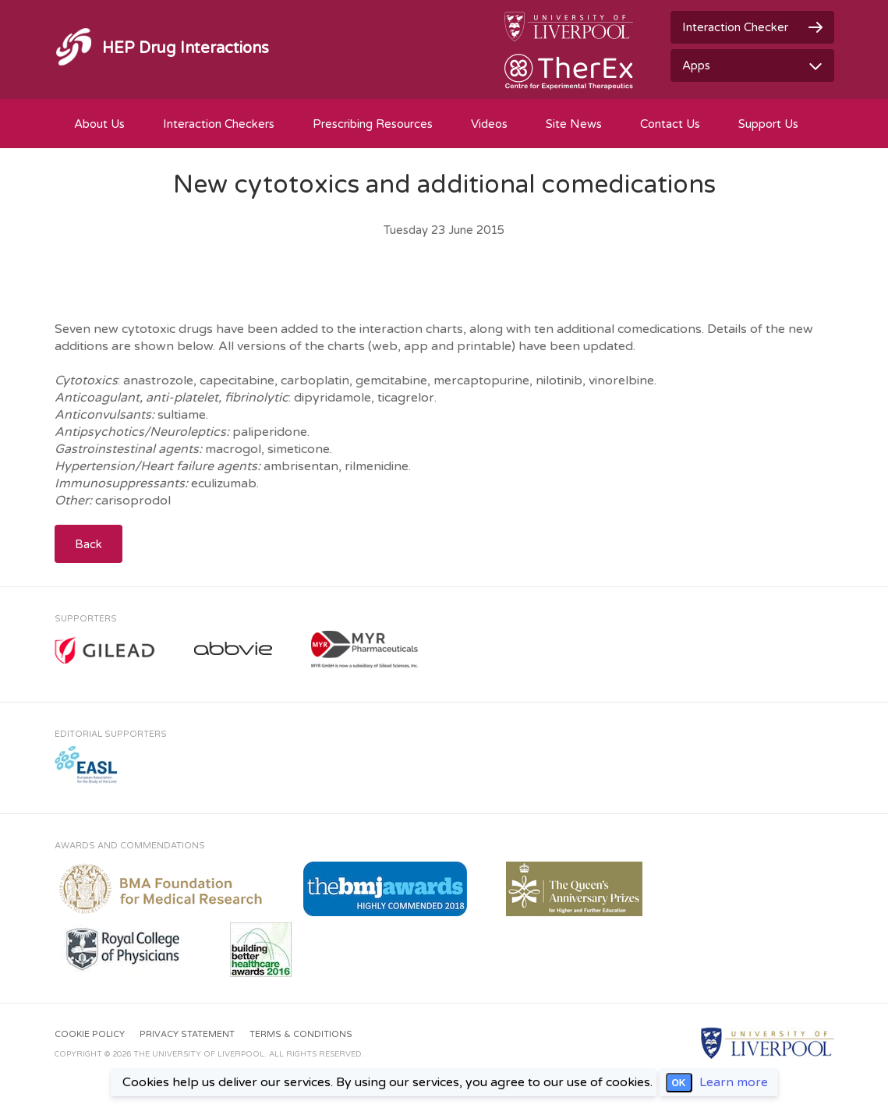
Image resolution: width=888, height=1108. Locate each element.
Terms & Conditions (300, 1034)
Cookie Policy (90, 1034)
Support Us (768, 124)
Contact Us (670, 124)
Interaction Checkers (218, 124)
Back (88, 544)
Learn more (733, 1082)
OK (679, 1083)
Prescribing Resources (373, 124)
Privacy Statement (187, 1034)
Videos (489, 124)
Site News (574, 124)
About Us (99, 124)
